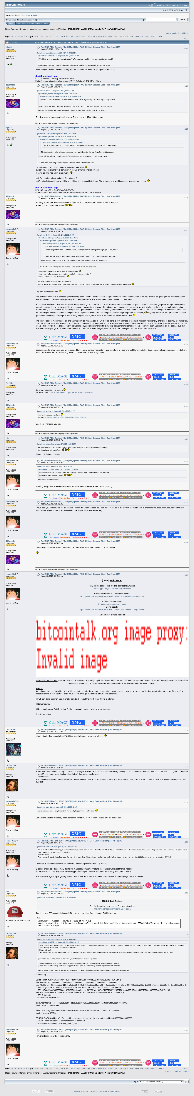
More (46, 23)
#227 (186, 384)
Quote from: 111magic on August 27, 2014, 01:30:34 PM (57, 444)
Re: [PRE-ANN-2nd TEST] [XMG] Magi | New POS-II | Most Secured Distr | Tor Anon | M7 (81, 729)
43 (109, 37)
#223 (186, 129)
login (28, 15)
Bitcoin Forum (11, 29)
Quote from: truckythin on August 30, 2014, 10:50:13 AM (57, 807)
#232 (186, 542)
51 (128, 37)
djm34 (9, 47)
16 (42, 37)
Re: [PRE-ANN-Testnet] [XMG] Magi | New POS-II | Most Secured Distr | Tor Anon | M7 (80, 47)
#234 (186, 730)
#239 (186, 934)
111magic (10, 85)
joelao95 (10, 229)
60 (151, 37)
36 (91, 37)
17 (45, 37)
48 (121, 37)
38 (96, 37)
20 (52, 37)
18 (47, 37)
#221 (186, 48)
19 (49, 37)
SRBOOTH (11, 765)
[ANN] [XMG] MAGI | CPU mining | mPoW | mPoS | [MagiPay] (96, 29)
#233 (186, 575)
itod (8, 891)
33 (84, 37)
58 (146, 37)
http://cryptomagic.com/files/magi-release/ (112, 588)
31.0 (34, 20)
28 (72, 37)
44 (111, 37)
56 (141, 37)
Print (185, 38)
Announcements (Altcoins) (54, 29)
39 (99, 37)
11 (29, 37)
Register (38, 23)
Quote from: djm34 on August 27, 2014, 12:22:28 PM (55, 235)
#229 (186, 439)
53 (133, 37)
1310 (161, 37)
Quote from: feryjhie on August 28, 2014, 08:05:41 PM (56, 411)
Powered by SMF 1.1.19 (83, 1091)
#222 (186, 86)
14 (37, 37)
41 (104, 37)
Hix (7, 438)
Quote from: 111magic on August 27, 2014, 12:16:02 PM (57, 134)
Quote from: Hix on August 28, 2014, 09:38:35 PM (54, 466)
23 (59, 37)
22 (57, 37)
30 (77, 37)
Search (25, 23)
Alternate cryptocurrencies (30, 29)
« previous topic (172, 33)
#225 (186, 230)
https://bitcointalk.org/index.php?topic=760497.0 (72, 392)
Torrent (39, 20)
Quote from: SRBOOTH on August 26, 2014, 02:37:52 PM (58, 56)
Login (31, 23)
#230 (186, 462)
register (35, 15)
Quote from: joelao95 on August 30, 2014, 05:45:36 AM (56, 897)
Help (18, 23)
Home (11, 23)
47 (119, 37)
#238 (186, 893)
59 (148, 37)
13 (35, 37)
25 (64, 37)
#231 (186, 503)
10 (26, 37)
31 (79, 37)
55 (138, 37)
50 (126, 37)
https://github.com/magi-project (112, 604)
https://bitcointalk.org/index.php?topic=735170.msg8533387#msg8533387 (112, 609)
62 (156, 37)
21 (54, 37)
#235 (186, 766)
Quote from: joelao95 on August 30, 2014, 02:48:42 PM (56, 939)
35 (89, 37)
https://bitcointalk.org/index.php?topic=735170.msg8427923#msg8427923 (112, 596)
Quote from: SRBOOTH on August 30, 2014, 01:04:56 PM (57, 847)
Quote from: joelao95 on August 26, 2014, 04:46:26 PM (56, 53)
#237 (186, 842)
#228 (186, 406)
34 (86, 37)
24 (62, 37)
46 (116, 37)
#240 (186, 1031)
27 (69, 37)
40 (101, 37)
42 (106, 37)
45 (114, 37)
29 (74, 37)
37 (94, 37)
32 (82, 37)
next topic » (184, 1071)
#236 (186, 802)
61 (153, 37)
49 (123, 37)
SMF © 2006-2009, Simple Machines (106, 1091)
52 (131, 37)
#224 (186, 197)
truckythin (10, 729)
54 (136, 37)
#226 (186, 345)
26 (67, 37)
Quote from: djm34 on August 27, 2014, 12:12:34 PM (55, 91)
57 (143, 37)
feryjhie (9, 383)
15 (40, 37)
